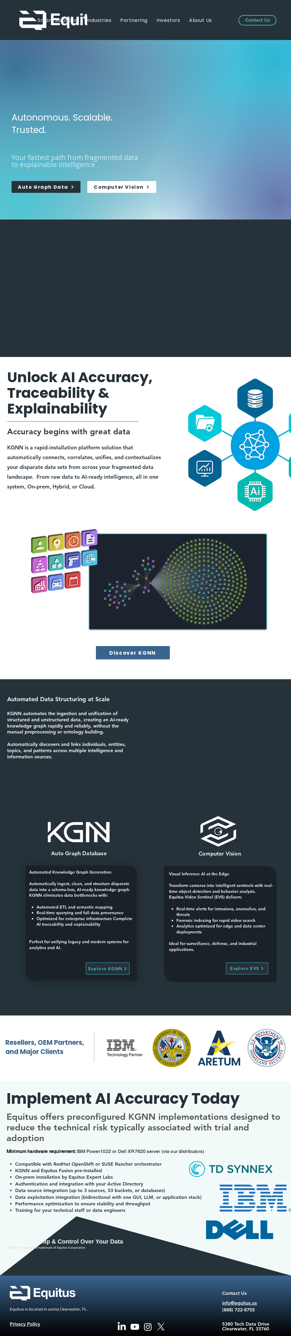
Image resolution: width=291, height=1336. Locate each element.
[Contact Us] (257, 20)
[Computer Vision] (121, 187)
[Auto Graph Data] (46, 187)
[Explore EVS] (247, 968)
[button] (99, 20)
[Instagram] (148, 1327)
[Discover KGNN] (133, 652)
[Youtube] (135, 1327)
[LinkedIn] (122, 1327)
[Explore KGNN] (107, 968)
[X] (161, 1327)
